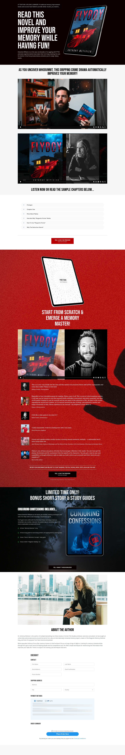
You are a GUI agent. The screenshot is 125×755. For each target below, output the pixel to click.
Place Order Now (62, 734)
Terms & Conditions (80, 738)
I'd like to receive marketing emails (63, 731)
